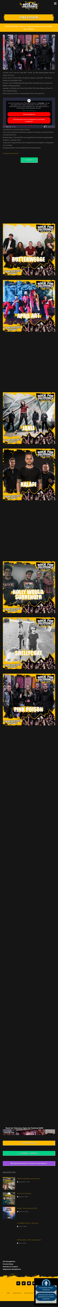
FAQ (8, 1299)
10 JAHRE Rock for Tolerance (27, 1229)
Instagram (6, 153)
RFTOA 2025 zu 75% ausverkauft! (29, 1246)
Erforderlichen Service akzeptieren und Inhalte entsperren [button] (29, 120)
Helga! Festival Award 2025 (27, 1212)
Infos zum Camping (24, 1195)
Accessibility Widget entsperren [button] (46, 1288)
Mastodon (3, 1306)
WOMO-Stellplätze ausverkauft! (28, 1178)
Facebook (15, 153)
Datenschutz (29, 1299)
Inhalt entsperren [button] (29, 114)
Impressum (17, 1299)
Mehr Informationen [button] (29, 110)
